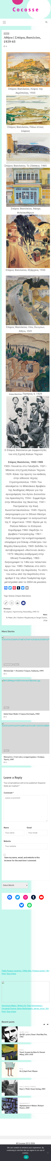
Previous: (25, 610)
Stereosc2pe (8, 664)
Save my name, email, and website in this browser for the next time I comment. (22, 858)
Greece (12, 596)
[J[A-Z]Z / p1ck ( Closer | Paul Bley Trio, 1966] (10, 1034)
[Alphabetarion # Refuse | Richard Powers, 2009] (10, 1105)
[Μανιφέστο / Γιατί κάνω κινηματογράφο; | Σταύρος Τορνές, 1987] (25, 738)
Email (29, 828)
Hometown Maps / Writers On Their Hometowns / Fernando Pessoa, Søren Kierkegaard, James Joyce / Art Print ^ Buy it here (25, 1009)
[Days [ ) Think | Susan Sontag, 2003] (10, 1088)
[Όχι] (47, 1152)
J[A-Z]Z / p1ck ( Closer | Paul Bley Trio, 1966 (33, 1035)
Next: (25, 617)
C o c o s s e (25, 9)
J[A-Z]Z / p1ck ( (24, 1032)
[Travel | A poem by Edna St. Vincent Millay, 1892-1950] (10, 1052)
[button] (4, 22)
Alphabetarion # (25, 1103)
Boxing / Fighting (30, 1086)
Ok (26, 1157)
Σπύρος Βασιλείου (23, 596)
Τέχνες (6, 33)
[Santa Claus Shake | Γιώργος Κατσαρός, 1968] (25, 695)
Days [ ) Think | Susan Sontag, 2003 (32, 1089)
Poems (22, 1050)
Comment (9, 793)
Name (6, 828)
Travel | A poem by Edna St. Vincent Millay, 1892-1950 (32, 1053)
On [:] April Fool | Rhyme (29, 1071)
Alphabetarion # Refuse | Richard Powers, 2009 (32, 1107)
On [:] (21, 1069)
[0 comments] (5, 46)
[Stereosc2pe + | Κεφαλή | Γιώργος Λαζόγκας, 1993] (25, 652)
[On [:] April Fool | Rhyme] (10, 1070)
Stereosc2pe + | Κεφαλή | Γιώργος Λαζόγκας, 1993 (24, 671)
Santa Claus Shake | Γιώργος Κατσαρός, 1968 (22, 714)
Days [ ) (22, 1086)
